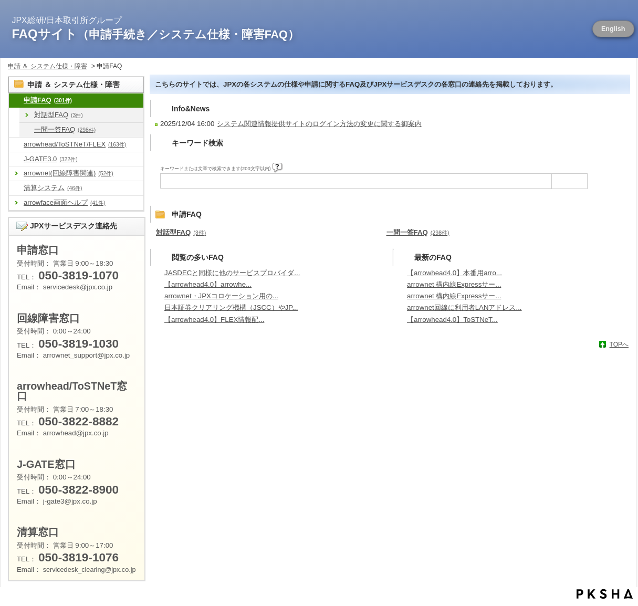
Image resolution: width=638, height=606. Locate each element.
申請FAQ (48, 100)
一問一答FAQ (65, 129)
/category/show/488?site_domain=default (16, 144)
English (613, 29)
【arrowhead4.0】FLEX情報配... (214, 319)
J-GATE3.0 (51, 159)
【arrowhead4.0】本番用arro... (454, 273)
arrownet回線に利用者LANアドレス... (464, 307)
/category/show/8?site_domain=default (16, 100)
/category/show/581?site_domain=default (16, 159)
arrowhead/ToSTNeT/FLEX (75, 144)
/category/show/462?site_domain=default (16, 188)
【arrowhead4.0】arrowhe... (208, 284)
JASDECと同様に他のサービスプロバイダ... (232, 273)
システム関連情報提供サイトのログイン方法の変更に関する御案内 (319, 124)
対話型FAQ (58, 115)
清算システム (53, 188)
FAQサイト (155, 34)
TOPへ (619, 344)
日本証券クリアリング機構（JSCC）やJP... (231, 307)
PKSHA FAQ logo (605, 594)
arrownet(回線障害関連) (68, 173)
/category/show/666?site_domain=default (27, 130)
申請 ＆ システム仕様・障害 (47, 66)
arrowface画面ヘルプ (65, 202)
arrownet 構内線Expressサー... (454, 284)
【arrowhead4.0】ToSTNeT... (452, 319)
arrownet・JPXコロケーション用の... (221, 296)
